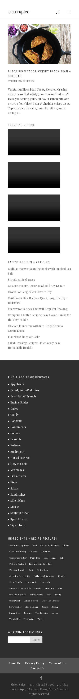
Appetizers (17, 384)
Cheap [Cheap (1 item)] (66, 545)
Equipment (17, 451)
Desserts (15, 439)
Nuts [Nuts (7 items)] (60, 588)
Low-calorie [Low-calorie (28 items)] (31, 582)
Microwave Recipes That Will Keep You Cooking (37, 309)
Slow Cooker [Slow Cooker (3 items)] (15, 606)
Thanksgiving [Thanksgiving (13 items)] (41, 612)
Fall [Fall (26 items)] (61, 557)
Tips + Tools (17, 525)
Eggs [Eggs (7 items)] (53, 557)
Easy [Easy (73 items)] (46, 557)
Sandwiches (17, 494)
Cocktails (16, 421)
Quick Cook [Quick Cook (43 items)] (14, 600)
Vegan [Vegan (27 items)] (55, 612)
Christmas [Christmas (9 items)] (46, 551)
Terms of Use (57, 663)
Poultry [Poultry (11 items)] (57, 594)
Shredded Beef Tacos (21, 279)
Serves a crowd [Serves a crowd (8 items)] (31, 600)
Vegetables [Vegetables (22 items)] (14, 619)
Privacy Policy (35, 663)
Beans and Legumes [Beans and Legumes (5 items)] (19, 545)
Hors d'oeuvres (19, 457)
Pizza (13, 482)
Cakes (14, 408)
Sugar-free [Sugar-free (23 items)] (14, 612)
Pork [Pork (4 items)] (49, 594)
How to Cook (18, 464)
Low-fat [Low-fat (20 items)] (38, 588)
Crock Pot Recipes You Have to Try (29, 292)
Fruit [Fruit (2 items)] (31, 570)
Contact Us (37, 668)
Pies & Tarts (18, 476)
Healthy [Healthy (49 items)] (61, 576)
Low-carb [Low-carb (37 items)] (45, 582)
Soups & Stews (19, 513)
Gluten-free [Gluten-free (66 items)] (42, 570)
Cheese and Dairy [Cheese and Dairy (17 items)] (17, 551)
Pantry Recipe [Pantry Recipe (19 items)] (36, 594)
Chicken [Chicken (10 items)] (34, 551)
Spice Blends (18, 519)
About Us (14, 663)
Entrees (29, 81)
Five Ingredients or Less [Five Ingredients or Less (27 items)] (40, 563)
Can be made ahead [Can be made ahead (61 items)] (49, 545)
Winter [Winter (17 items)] (40, 619)
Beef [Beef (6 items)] (34, 545)
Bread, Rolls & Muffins (24, 390)
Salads (14, 488)
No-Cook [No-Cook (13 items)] (49, 588)
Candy (14, 414)
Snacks (14, 507)
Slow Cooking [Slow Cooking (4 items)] (31, 606)
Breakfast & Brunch (23, 396)
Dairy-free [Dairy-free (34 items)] (35, 557)
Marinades (17, 470)
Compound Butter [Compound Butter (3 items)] (18, 557)
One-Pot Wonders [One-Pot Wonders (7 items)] (18, 594)
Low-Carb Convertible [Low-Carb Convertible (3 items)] (20, 588)
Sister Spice (17, 81)
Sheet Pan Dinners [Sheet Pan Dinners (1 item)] (50, 600)
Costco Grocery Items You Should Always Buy (36, 285)
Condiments (18, 427)
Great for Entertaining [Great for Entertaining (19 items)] (19, 576)
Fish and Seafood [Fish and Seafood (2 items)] (17, 563)
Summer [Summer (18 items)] (28, 612)
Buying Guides (19, 402)
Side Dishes (17, 500)
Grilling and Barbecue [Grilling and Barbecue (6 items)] (44, 576)
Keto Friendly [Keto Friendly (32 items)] (15, 582)
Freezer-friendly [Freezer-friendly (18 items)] (17, 570)
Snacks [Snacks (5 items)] (45, 606)
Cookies (15, 433)
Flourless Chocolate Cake (24, 337)
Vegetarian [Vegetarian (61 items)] (29, 619)
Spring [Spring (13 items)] (55, 606)
